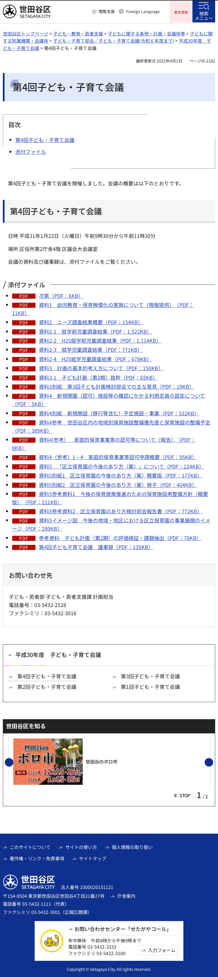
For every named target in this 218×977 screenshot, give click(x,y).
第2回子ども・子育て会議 (46, 685)
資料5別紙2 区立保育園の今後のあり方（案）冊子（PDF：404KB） (118, 484)
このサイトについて (30, 846)
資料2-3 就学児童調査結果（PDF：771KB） (90, 349)
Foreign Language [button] (143, 11)
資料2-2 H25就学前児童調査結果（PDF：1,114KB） (100, 339)
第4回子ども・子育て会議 (46, 675)
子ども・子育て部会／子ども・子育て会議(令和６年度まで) (113, 40)
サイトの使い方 (81, 846)
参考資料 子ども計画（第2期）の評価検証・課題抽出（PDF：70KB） (120, 537)
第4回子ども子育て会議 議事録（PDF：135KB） (96, 546)
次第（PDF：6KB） (61, 294)
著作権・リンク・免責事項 (37, 857)
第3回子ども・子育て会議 (150, 675)
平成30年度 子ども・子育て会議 (58, 654)
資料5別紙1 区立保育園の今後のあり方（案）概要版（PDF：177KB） (120, 474)
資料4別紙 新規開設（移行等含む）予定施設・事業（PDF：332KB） (119, 412)
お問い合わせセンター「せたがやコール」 (122, 928)
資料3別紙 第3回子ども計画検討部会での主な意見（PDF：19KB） (116, 385)
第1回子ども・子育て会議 (150, 685)
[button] (103, 11)
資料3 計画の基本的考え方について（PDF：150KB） (101, 367)
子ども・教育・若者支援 (78, 32)
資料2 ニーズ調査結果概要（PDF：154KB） (91, 321)
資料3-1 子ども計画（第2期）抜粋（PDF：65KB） (98, 376)
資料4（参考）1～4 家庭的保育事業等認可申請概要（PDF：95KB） (118, 456)
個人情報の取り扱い (132, 846)
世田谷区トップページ (25, 32)
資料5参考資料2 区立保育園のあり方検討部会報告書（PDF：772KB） (120, 510)
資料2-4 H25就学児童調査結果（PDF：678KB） (95, 358)
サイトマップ (92, 857)
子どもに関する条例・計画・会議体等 (146, 32)
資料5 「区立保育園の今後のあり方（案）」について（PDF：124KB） (121, 465)
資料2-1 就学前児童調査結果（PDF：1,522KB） (95, 330)
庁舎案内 (126, 895)
